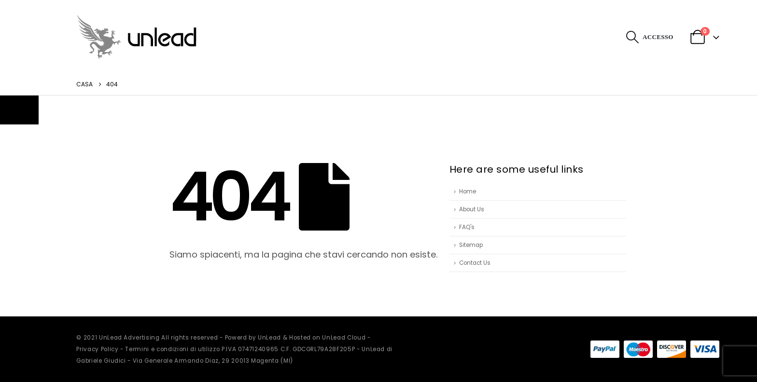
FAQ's (467, 227)
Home (467, 191)
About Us (471, 209)
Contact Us (475, 263)
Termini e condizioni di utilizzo (172, 349)
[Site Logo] (136, 36)
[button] (632, 37)
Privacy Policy (97, 349)
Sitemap (471, 245)
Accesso (658, 37)
